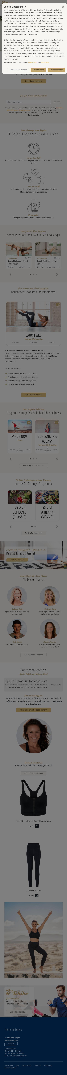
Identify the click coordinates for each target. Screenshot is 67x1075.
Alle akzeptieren (56, 70)
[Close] (63, 7)
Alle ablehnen (38, 70)
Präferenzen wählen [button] (18, 70)
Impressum (45, 62)
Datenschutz (32, 62)
